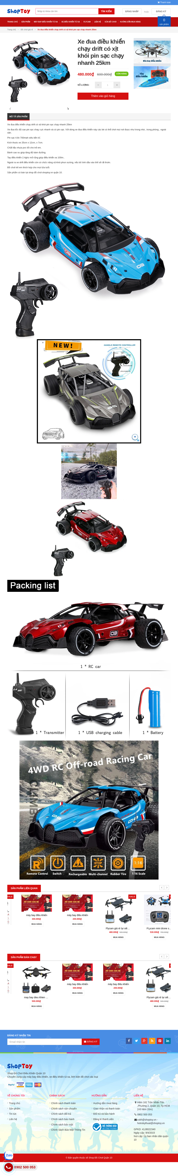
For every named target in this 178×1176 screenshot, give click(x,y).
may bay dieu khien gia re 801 (72, 1011)
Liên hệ (13, 1133)
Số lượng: (83, 85)
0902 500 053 (144, 1128)
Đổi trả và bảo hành (104, 1127)
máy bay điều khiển (68, 929)
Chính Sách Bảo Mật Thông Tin (68, 1143)
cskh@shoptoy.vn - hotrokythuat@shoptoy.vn (151, 1135)
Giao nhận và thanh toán (106, 1122)
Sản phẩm (14, 1122)
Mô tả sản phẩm (18, 130)
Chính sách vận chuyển (64, 1122)
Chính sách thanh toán (63, 1117)
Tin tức (13, 1127)
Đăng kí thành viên (103, 1133)
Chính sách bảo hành (62, 1133)
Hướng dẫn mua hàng (105, 1117)
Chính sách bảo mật (62, 1138)
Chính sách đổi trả (61, 1127)
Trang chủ (14, 1117)
